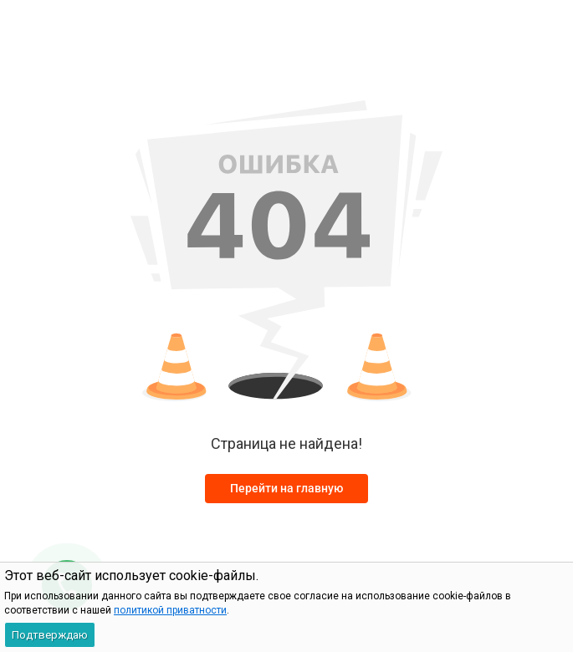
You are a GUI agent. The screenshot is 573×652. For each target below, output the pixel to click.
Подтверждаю (50, 635)
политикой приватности (170, 610)
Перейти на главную (286, 488)
